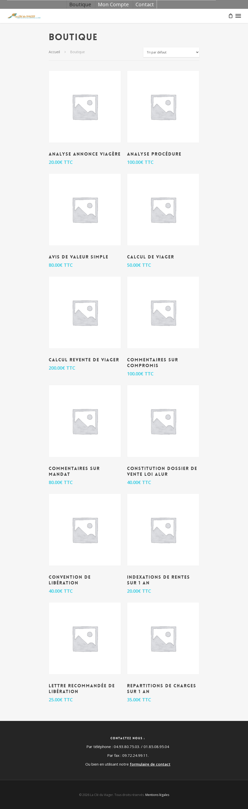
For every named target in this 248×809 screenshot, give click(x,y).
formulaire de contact (150, 764)
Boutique (80, 4)
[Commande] (171, 52)
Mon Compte (113, 4)
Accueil (54, 51)
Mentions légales (157, 795)
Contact (145, 4)
